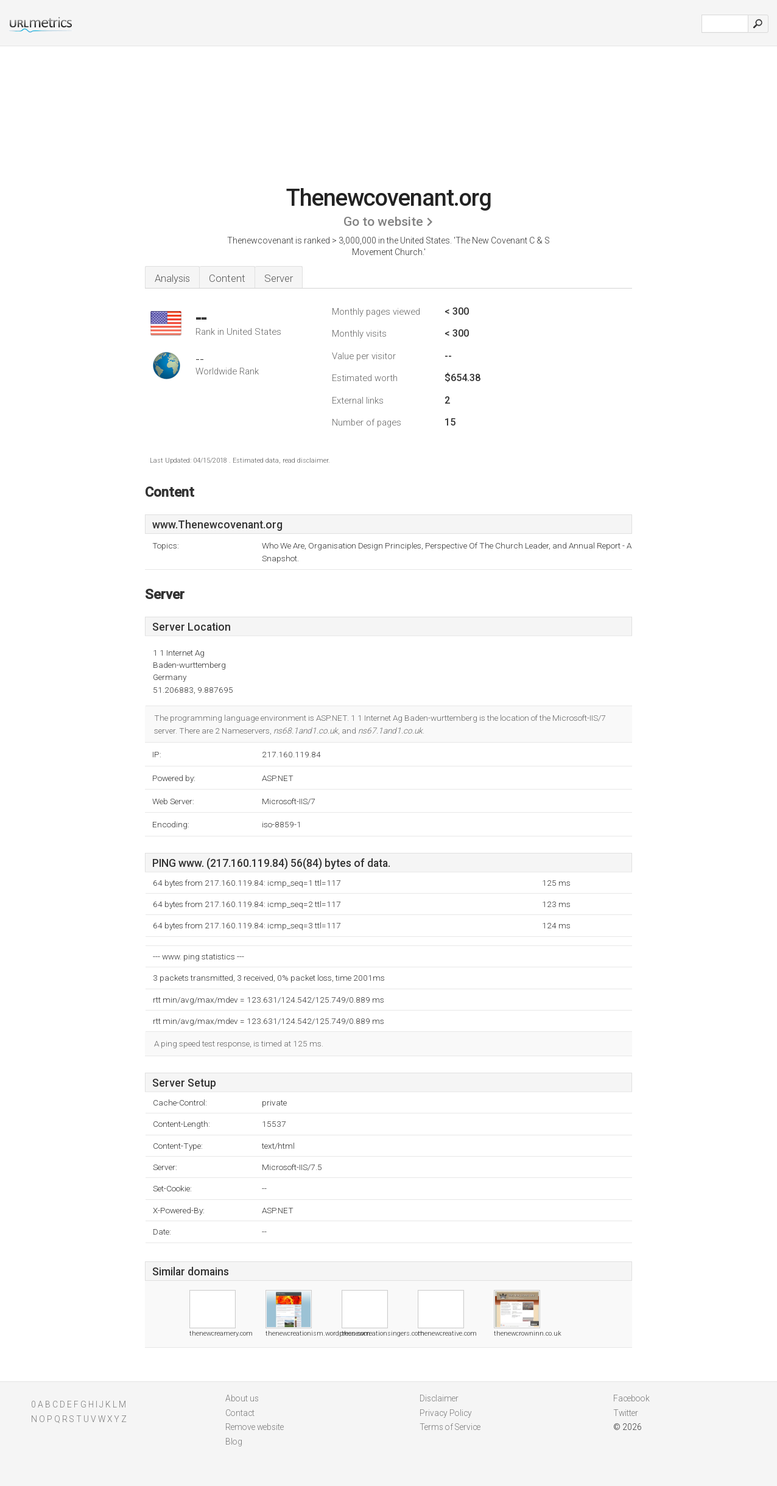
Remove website (254, 1427)
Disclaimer (439, 1398)
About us (242, 1398)
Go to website (383, 221)
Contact (240, 1413)
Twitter (625, 1413)
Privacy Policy (446, 1413)
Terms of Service (450, 1427)
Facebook (631, 1398)
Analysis (172, 278)
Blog (233, 1441)
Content (227, 278)
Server (278, 278)
